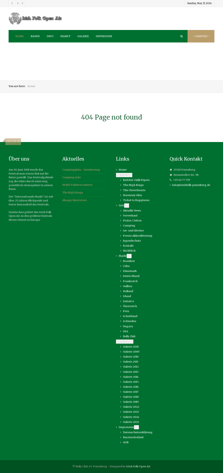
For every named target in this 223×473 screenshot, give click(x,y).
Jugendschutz (132, 240)
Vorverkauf (130, 215)
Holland (128, 291)
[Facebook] (12, 3)
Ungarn (128, 326)
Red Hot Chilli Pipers (136, 180)
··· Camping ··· (201, 36)
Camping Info (71, 177)
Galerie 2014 (131, 376)
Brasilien (129, 261)
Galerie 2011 (130, 361)
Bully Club (129, 336)
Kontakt (128, 245)
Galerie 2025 (131, 422)
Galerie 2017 (130, 391)
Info (121, 205)
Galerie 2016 (131, 386)
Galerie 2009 (131, 351)
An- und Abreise (133, 230)
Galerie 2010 (131, 356)
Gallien (127, 286)
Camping (129, 225)
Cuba (126, 266)
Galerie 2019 (131, 401)
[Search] (181, 36)
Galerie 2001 (131, 346)
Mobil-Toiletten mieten (77, 184)
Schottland (130, 316)
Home (123, 169)
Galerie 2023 (131, 411)
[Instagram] (18, 3)
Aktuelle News (132, 210)
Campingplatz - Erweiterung (81, 169)
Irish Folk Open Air (138, 466)
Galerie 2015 (131, 381)
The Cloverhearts (134, 190)
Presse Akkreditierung (137, 235)
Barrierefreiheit (133, 437)
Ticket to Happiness (136, 200)
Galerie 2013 (131, 371)
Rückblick (129, 250)
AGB (126, 442)
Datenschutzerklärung (137, 432)
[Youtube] (22, 3)
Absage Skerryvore (74, 200)
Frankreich (130, 281)
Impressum (126, 427)
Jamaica (128, 301)
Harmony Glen (132, 195)
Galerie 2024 (131, 417)
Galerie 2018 (131, 396)
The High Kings (72, 192)
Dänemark (130, 271)
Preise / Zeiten (132, 220)
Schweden (129, 321)
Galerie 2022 (131, 406)
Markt (123, 255)
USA (125, 331)
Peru (126, 311)
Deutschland (131, 276)
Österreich (130, 306)
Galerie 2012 (131, 366)
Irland (127, 296)
